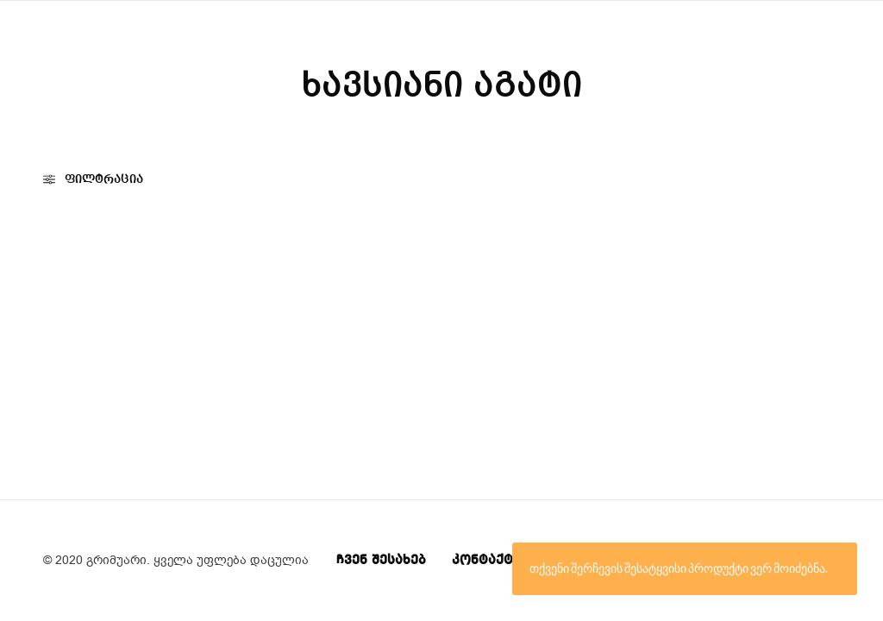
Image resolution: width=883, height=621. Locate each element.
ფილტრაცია (93, 179)
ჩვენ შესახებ (381, 561)
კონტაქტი (486, 561)
